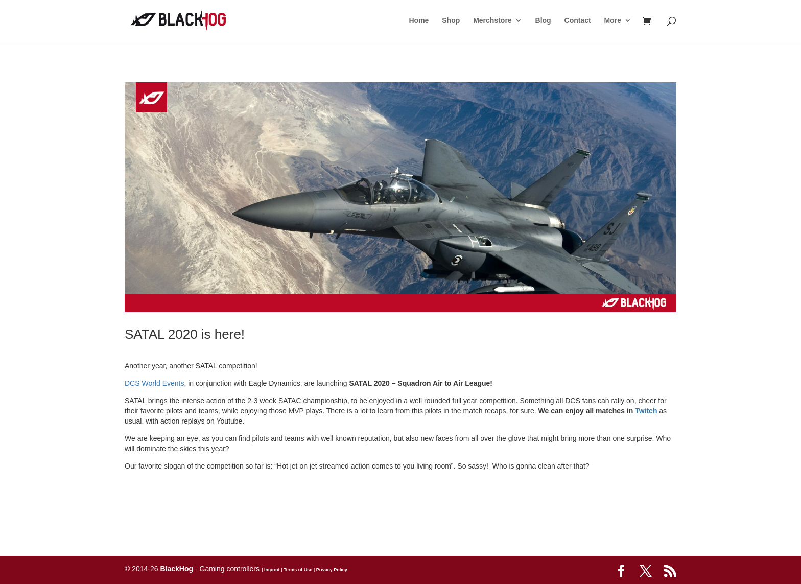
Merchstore (492, 21)
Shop (451, 21)
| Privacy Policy (329, 569)
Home (419, 21)
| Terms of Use (295, 569)
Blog (543, 21)
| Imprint (271, 569)
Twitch (646, 411)
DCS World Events (154, 383)
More (612, 21)
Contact (577, 21)
